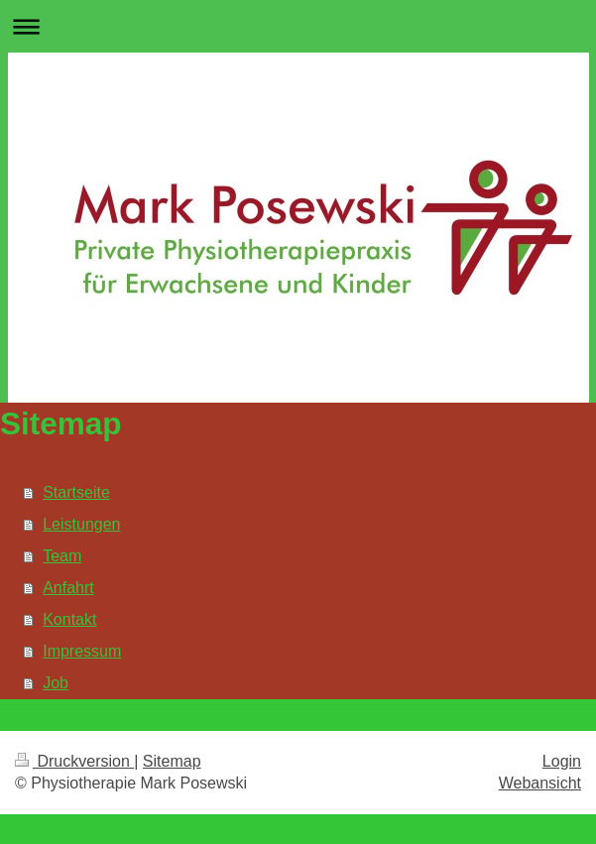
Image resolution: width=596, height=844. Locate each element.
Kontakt (69, 619)
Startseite (76, 492)
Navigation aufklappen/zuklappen (298, 26)
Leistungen (81, 524)
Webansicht (540, 783)
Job (55, 682)
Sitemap (172, 761)
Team (62, 555)
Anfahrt (68, 587)
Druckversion (74, 761)
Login (561, 761)
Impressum (82, 651)
